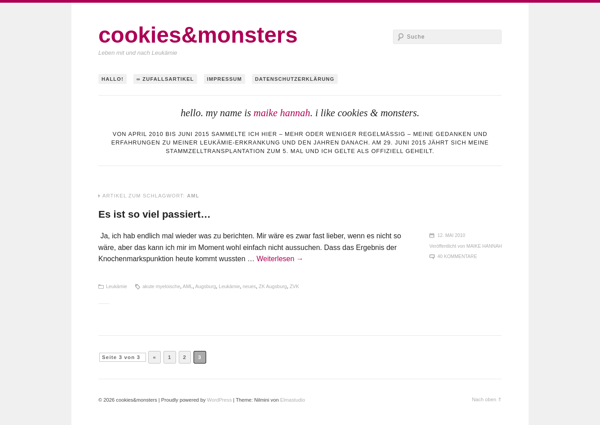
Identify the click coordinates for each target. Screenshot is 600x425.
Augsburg (205, 286)
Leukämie (116, 286)
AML (188, 286)
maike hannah (281, 112)
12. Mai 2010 (451, 235)
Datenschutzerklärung (295, 79)
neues (249, 286)
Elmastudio (292, 400)
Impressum (224, 79)
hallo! (112, 79)
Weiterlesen (280, 259)
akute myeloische (161, 286)
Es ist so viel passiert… (154, 214)
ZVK (294, 286)
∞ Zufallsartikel (165, 79)
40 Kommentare (457, 256)
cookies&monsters (198, 35)
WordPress (219, 400)
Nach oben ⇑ (487, 399)
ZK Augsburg (273, 286)
